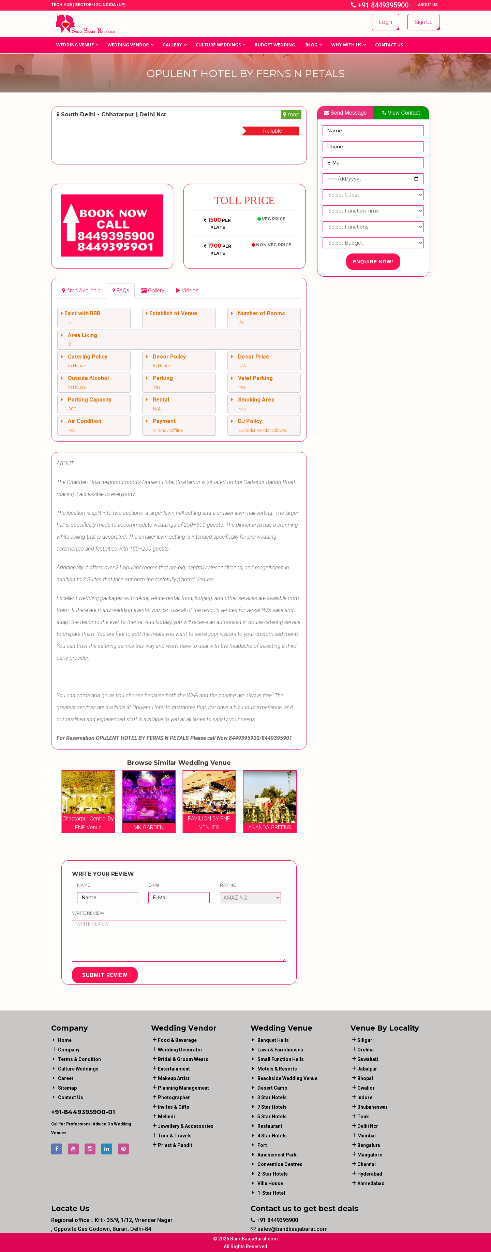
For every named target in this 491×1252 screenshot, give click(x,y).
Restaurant (269, 1126)
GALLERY (172, 45)
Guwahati (367, 1059)
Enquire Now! (373, 261)
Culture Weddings (218, 45)
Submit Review (105, 975)
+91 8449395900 (379, 5)
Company (68, 1049)
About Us (428, 4)
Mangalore (369, 1155)
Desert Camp (272, 1088)
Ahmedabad (371, 1183)
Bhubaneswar (372, 1107)
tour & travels (175, 1135)
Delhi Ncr (367, 1126)
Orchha (365, 1049)
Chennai (366, 1164)
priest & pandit (175, 1145)
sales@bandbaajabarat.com (289, 1229)
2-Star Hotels (272, 1174)
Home (65, 1040)
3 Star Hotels (272, 1097)
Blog (312, 45)
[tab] (81, 291)
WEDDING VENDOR (128, 45)
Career (66, 1078)
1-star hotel (271, 1193)
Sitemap (67, 1088)
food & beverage (177, 1040)
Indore (364, 1097)
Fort (262, 1145)
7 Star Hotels (272, 1107)
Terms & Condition (79, 1059)
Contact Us (389, 45)
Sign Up (424, 22)
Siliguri (365, 1040)
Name (83, 885)
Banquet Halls (273, 1040)
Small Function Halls (280, 1059)
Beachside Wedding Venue (287, 1078)
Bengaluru (369, 1145)
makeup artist (174, 1078)
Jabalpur (367, 1069)
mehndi (166, 1116)
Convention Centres (279, 1164)
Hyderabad (369, 1174)
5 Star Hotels (272, 1116)
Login (385, 22)
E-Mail (155, 885)
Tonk (363, 1116)
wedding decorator (180, 1049)
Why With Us (346, 45)
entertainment (174, 1069)
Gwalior (366, 1088)
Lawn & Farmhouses (280, 1049)
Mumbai (366, 1135)
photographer (174, 1097)
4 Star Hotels (272, 1135)
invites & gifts (173, 1107)
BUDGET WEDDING (274, 45)
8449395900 (85, 1112)
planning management (183, 1088)
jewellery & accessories (185, 1126)
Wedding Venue (75, 45)
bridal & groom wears (183, 1059)
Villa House (270, 1183)
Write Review (88, 913)
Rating (228, 885)
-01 (110, 1112)
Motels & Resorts (277, 1069)
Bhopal (365, 1078)
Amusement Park (277, 1155)
